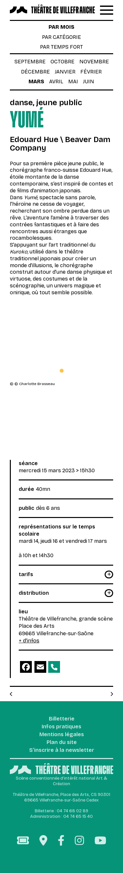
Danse (21, 102)
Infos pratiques (61, 727)
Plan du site (62, 742)
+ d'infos (29, 641)
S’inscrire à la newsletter (61, 750)
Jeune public (59, 102)
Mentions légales (61, 734)
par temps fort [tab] (61, 47)
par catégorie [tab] (61, 37)
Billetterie (61, 719)
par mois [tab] (61, 27)
